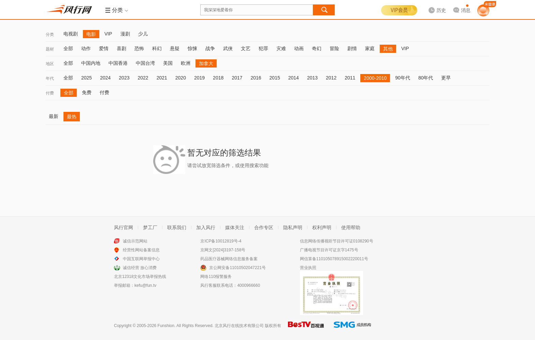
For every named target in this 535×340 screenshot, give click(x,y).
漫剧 (125, 33)
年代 (50, 78)
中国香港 (118, 63)
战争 (210, 48)
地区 (50, 63)
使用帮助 (350, 227)
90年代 (402, 77)
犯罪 (263, 48)
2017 (237, 77)
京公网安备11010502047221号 (237, 267)
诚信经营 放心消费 (140, 267)
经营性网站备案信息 (141, 250)
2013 (312, 77)
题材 (50, 49)
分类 (50, 34)
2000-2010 (375, 78)
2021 (162, 77)
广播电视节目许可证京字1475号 (329, 250)
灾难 (281, 48)
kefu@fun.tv (145, 285)
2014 (293, 77)
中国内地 (90, 63)
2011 (350, 77)
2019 (199, 77)
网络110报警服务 (216, 276)
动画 (299, 48)
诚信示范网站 (135, 241)
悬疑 (174, 48)
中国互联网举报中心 (141, 258)
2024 (105, 77)
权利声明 (321, 227)
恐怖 (139, 48)
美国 (168, 63)
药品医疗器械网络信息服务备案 (229, 258)
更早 (446, 77)
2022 (143, 77)
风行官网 (123, 227)
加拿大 (206, 63)
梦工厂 (150, 227)
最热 (71, 116)
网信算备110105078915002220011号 (334, 258)
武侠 (228, 48)
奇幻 (316, 48)
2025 (86, 77)
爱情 (104, 48)
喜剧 (121, 48)
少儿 (143, 33)
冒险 (334, 48)
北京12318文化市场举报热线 (140, 276)
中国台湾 (145, 63)
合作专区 (263, 227)
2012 (331, 77)
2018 (218, 77)
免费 (86, 92)
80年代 (425, 77)
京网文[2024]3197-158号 (222, 250)
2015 (275, 77)
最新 (53, 116)
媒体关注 (234, 227)
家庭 (370, 48)
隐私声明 (292, 227)
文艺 (245, 48)
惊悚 (192, 48)
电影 (91, 34)
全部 (68, 48)
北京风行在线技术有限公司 (239, 325)
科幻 (157, 48)
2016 (255, 77)
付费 (50, 93)
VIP (108, 33)
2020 (180, 77)
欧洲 (185, 63)
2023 (124, 77)
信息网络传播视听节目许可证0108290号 (336, 241)
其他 (388, 48)
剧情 (352, 48)
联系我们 (176, 227)
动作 (86, 48)
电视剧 (70, 33)
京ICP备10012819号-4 (220, 241)
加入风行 (205, 227)
